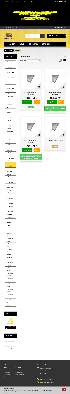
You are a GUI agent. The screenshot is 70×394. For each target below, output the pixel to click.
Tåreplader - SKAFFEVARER (55, 140)
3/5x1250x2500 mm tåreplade (55, 93)
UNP (9, 139)
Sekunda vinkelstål (10, 280)
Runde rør (9, 91)
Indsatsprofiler (10, 126)
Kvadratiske (10, 67)
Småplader (9, 150)
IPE (9, 134)
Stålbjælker (10, 131)
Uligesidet (10, 206)
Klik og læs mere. (19, 392)
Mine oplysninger (19, 374)
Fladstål (9, 174)
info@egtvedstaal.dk (49, 382)
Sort (9, 176)
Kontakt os (57, 27)
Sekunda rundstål (10, 274)
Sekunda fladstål (10, 269)
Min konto (18, 365)
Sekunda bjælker (10, 285)
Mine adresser (18, 372)
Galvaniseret (10, 182)
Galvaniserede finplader (10, 159)
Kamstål (9, 128)
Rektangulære (10, 72)
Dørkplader (9, 166)
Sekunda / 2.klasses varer (9, 257)
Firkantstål (9, 222)
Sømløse (10, 96)
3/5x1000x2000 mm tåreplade (30, 93)
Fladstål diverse (9, 250)
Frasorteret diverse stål (9, 235)
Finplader (10, 152)
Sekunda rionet (10, 296)
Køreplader (9, 171)
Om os (5, 376)
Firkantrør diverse (10, 240)
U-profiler (9, 214)
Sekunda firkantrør (10, 264)
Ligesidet (10, 203)
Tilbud (21, 44)
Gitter (60, 60)
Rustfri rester (9, 301)
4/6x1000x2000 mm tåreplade (30, 141)
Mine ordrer (18, 367)
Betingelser (47, 44)
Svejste (10, 93)
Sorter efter (23, 60)
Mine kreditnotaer (19, 370)
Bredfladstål (10, 187)
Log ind (63, 27)
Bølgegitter (9, 112)
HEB (9, 136)
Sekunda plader (10, 290)
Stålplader (10, 144)
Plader (10, 50)
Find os (7, 314)
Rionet (9, 120)
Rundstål (9, 190)
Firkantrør (9, 61)
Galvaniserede (10, 77)
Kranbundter (10, 228)
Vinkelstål (9, 201)
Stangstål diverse (10, 245)
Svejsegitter (10, 117)
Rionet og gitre (9, 106)
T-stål (8, 225)
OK (64, 389)
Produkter (10, 44)
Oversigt (64, 60)
